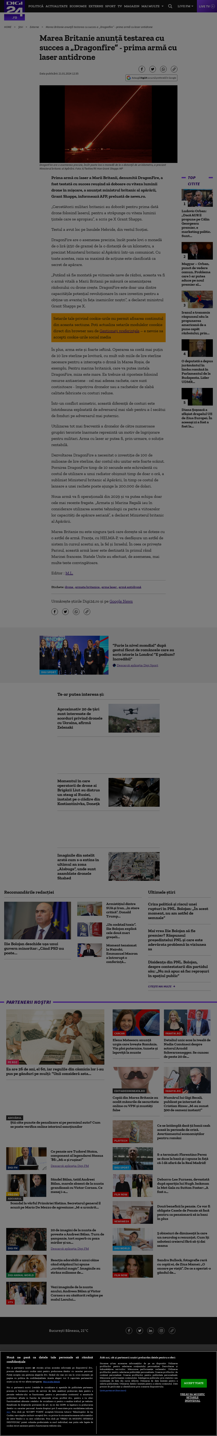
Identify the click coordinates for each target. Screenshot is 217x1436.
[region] (108, 1393)
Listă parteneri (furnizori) (113, 1390)
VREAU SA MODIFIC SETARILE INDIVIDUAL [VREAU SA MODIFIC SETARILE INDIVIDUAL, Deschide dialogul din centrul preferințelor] (192, 1397)
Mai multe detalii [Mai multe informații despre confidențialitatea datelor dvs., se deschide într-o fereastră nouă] (51, 1381)
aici (8, 1411)
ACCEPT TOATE (194, 1383)
